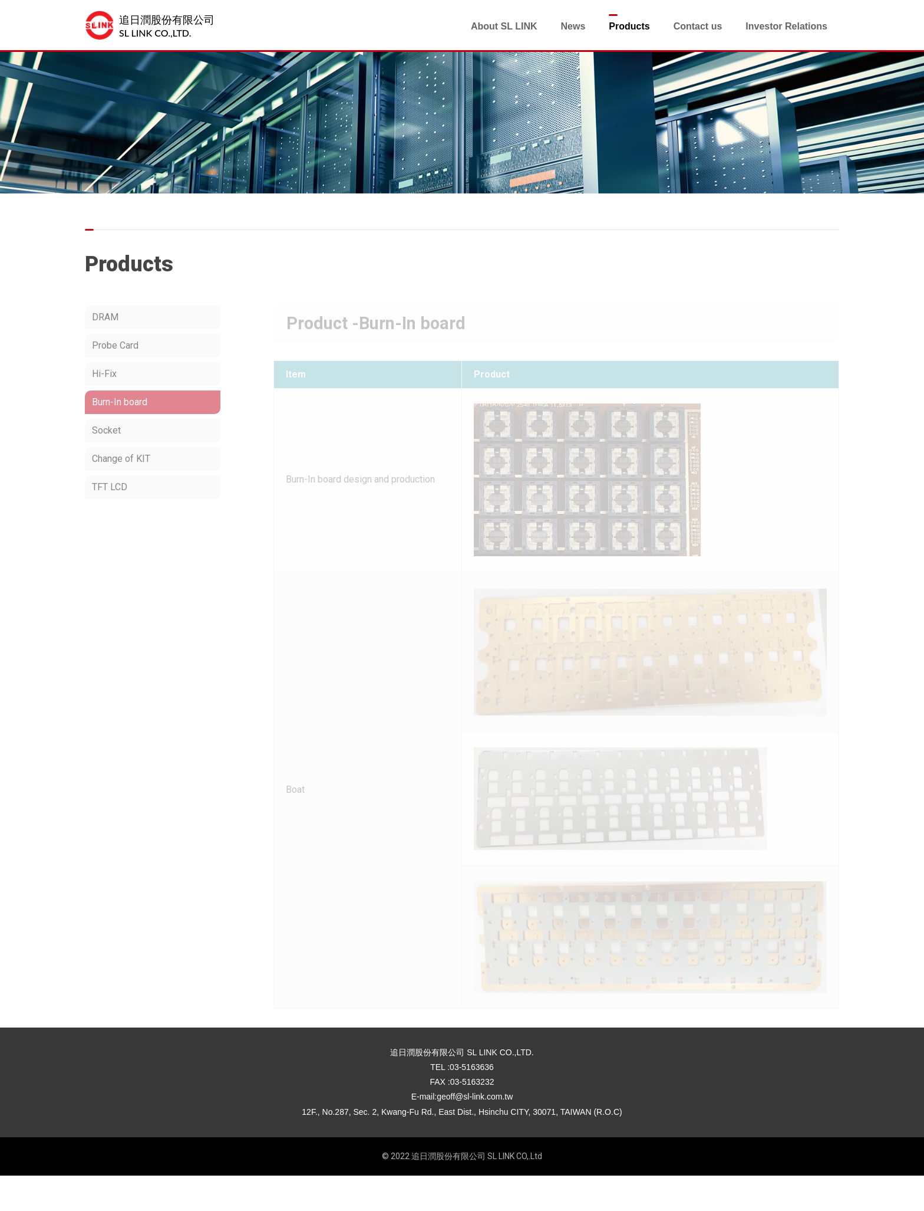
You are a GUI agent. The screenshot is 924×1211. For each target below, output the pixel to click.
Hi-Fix (104, 373)
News (572, 26)
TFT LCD (109, 487)
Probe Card (115, 345)
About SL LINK (504, 26)
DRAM (105, 317)
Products (629, 26)
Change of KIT (121, 458)
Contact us (698, 26)
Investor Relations (786, 26)
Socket (106, 430)
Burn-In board (119, 402)
